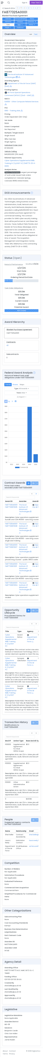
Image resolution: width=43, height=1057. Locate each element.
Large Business (10, 932)
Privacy (12, 1054)
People (8, 27)
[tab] (6, 401)
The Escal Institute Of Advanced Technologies (24, 508)
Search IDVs (8, 8)
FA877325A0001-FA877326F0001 (11, 565)
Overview (8, 19)
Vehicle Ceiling (11, 151)
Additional (20, 27)
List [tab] (30, 34)
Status (32, 19)
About (5, 1051)
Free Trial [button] (36, 2)
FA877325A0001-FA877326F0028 (11, 525)
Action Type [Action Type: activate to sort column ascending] (18, 741)
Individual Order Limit (13, 145)
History (32, 25)
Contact (12, 1051)
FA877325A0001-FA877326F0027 (11, 546)
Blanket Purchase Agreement (19, 329)
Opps (20, 25)
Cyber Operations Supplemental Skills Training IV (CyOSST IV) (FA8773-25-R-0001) (20, 163)
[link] (36, 493)
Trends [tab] (8, 384)
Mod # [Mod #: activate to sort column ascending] (8, 741)
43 (7, 345)
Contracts (32, 22)
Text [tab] (35, 34)
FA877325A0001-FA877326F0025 (11, 506)
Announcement (20, 19)
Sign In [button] (24, 2)
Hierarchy (8, 22)
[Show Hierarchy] (19, 77)
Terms (5, 1054)
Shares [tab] (15, 384)
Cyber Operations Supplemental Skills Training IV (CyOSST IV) (10, 640)
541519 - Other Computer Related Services (21, 102)
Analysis (20, 22)
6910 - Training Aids (12, 111)
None (7, 123)
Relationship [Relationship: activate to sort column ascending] (21, 831)
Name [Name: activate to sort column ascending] (7, 831)
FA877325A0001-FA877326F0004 (11, 584)
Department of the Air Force (32, 639)
